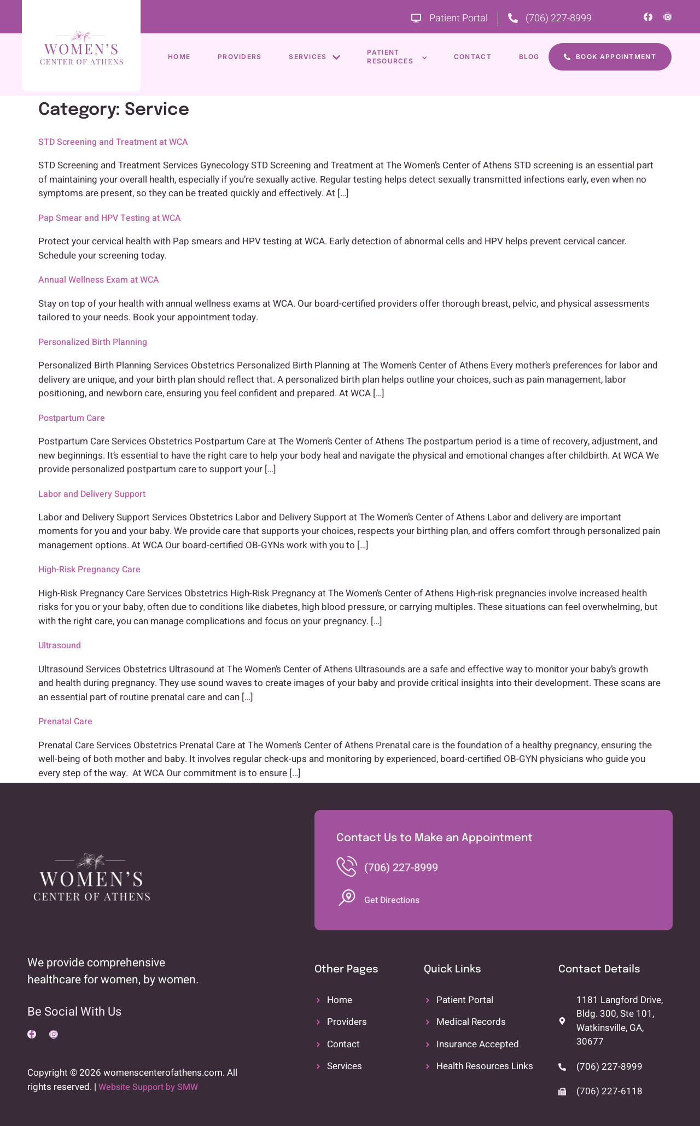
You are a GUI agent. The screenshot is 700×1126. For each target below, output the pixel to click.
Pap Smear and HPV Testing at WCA (109, 218)
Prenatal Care (65, 721)
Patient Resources (397, 56)
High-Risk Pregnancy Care (89, 569)
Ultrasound (59, 645)
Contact (473, 56)
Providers (240, 56)
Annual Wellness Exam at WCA (98, 279)
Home (179, 56)
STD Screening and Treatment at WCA (113, 142)
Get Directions (391, 900)
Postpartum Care (71, 418)
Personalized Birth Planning (92, 342)
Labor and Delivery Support (91, 494)
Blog (530, 56)
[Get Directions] (346, 898)
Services (314, 57)
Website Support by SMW (148, 1087)
